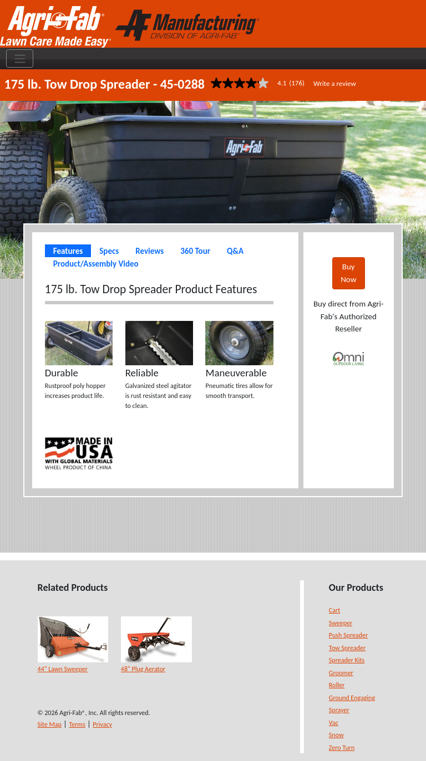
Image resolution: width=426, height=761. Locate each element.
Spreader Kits (346, 660)
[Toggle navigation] (19, 58)
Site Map (50, 724)
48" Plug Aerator (143, 669)
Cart (334, 610)
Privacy (102, 724)
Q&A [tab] (235, 251)
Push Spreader (348, 635)
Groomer (341, 673)
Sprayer (339, 710)
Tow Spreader (347, 648)
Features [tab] (68, 251)
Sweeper (340, 623)
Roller (336, 685)
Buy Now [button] (348, 273)
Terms (77, 724)
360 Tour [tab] (195, 251)
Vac (333, 723)
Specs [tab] (109, 251)
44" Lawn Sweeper (63, 669)
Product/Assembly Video (96, 264)
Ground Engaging (352, 698)
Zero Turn (341, 748)
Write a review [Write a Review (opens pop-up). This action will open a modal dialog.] (334, 83)
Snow (336, 735)
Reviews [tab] (149, 251)
